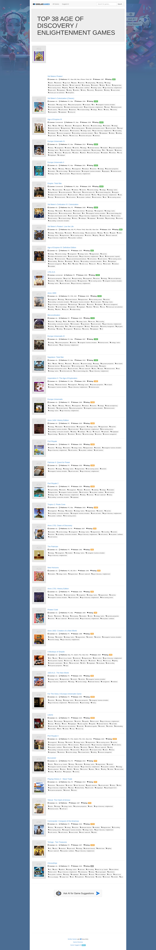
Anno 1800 (52, 293)
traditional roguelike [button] (91, 726)
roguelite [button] (92, 724)
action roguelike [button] (83, 724)
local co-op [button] (107, 660)
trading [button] (106, 90)
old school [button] (83, 769)
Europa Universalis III (56, 336)
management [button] (77, 125)
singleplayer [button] (61, 90)
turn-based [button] (86, 104)
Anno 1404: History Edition (58, 420)
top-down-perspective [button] (54, 85)
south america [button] (63, 109)
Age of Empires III (55, 119)
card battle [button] (113, 724)
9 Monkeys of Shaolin (56, 652)
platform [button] (62, 869)
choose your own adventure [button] (56, 92)
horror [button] (64, 724)
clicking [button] (51, 326)
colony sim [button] (71, 112)
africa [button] (94, 195)
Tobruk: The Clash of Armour (59, 800)
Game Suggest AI (75, 945)
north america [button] (52, 109)
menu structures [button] (74, 745)
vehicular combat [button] (73, 618)
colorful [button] (76, 660)
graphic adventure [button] (91, 785)
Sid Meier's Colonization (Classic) (61, 98)
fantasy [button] (61, 169)
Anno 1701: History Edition (58, 589)
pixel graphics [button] (52, 112)
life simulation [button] (75, 324)
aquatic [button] (112, 233)
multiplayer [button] (51, 133)
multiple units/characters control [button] (73, 107)
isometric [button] (68, 125)
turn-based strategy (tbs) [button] (55, 107)
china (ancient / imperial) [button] (112, 256)
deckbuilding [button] (118, 726)
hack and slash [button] (74, 663)
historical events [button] (116, 107)
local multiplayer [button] (101, 874)
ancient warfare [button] (57, 190)
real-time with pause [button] (85, 135)
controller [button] (109, 726)
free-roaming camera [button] (54, 87)
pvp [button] (65, 264)
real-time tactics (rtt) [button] (88, 192)
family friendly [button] (79, 788)
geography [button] (105, 171)
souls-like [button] (80, 726)
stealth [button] (71, 87)
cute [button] (72, 877)
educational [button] (68, 211)
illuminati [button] (67, 790)
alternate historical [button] (53, 128)
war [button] (96, 133)
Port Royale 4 (53, 736)
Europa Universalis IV (56, 141)
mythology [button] (51, 329)
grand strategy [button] (96, 150)
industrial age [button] (72, 304)
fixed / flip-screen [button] (79, 785)
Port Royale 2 (53, 483)
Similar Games (72, 939)
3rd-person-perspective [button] (55, 278)
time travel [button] (106, 877)
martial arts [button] (77, 658)
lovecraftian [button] (52, 728)
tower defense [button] (113, 869)
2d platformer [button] (79, 877)
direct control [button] (97, 658)
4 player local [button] (64, 877)
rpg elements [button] (85, 324)
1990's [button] (82, 663)
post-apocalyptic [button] (101, 872)
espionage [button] (89, 211)
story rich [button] (92, 264)
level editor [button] (107, 264)
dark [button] (59, 728)
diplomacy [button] (118, 150)
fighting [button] (65, 87)
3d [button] (49, 125)
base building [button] (117, 130)
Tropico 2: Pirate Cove (56, 504)
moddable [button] (104, 152)
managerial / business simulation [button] (105, 104)
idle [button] (65, 321)
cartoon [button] (63, 769)
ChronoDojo (52, 863)
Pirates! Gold (53, 610)
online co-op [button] (74, 135)
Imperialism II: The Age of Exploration (62, 378)
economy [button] (90, 90)
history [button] (83, 90)
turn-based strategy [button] (83, 109)
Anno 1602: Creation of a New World (62, 631)
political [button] (83, 152)
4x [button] (93, 104)
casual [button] (70, 788)
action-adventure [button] (91, 233)
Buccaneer (52, 758)
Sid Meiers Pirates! (55, 76)
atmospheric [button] (70, 92)
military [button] (111, 133)
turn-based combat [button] (95, 750)
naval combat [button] (115, 90)
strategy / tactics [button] (96, 87)
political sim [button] (63, 434)
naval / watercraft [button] (75, 85)
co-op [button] (59, 135)
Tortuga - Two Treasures (57, 842)
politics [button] (58, 309)
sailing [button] (69, 90)
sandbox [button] (76, 90)
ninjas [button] (66, 665)
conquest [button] (67, 190)
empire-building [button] (77, 278)
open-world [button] (52, 90)
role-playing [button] (86, 85)
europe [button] (107, 107)
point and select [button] (111, 128)
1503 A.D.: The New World (58, 673)
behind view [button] (100, 848)
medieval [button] (68, 147)
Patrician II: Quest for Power (59, 462)
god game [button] (119, 326)
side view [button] (91, 321)
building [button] (119, 133)
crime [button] (108, 85)
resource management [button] (63, 133)
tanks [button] (90, 806)
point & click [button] (89, 788)
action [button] (50, 82)
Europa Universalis (55, 399)
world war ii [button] (63, 809)
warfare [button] (65, 85)
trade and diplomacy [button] (115, 278)
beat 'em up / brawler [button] (65, 658)
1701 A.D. (51, 272)
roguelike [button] (85, 721)
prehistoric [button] (111, 872)
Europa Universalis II (56, 162)
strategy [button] (107, 82)
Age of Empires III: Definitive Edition (62, 248)
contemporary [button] (82, 872)
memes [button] (74, 790)
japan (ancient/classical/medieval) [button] (76, 259)
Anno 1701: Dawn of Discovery (60, 526)
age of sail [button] (66, 82)
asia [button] (120, 195)
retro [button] (100, 109)
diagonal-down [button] (116, 85)
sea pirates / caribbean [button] (83, 87)
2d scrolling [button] (100, 321)
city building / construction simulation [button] (82, 133)
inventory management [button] (107, 326)
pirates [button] (74, 82)
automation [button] (95, 326)
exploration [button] (99, 90)
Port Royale (52, 441)
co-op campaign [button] (53, 877)
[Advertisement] (86, 60)
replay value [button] (67, 152)
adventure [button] (57, 82)
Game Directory (78, 942)
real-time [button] (81, 82)
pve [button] (121, 877)
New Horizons (53, 568)
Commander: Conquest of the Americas (63, 821)
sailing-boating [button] (90, 82)
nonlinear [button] (112, 152)
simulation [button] (94, 85)
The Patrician (53, 547)
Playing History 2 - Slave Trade (60, 779)
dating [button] (102, 85)
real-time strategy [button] (96, 125)
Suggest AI (65, 4)
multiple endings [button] (75, 309)
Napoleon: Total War (56, 357)
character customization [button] (55, 663)
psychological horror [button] (110, 788)
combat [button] (75, 264)
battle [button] (55, 125)
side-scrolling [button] (110, 663)
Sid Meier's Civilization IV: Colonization (63, 204)
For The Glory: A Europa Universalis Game (64, 694)
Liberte (50, 715)
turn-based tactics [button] (83, 752)
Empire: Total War (55, 183)
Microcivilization (54, 315)
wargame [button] (110, 150)
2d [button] (49, 169)
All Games (56, 4)
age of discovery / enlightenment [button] (112, 87)
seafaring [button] (100, 82)
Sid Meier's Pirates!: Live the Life (61, 226)
